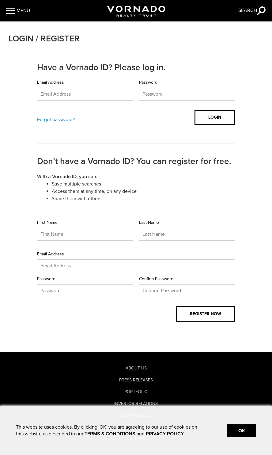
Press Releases (136, 380)
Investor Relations (136, 403)
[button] (18, 10)
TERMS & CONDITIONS (110, 434)
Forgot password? (56, 120)
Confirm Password (156, 278)
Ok (241, 431)
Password (148, 82)
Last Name (149, 222)
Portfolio (136, 391)
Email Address (50, 82)
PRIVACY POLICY (165, 434)
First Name (47, 222)
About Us (136, 368)
